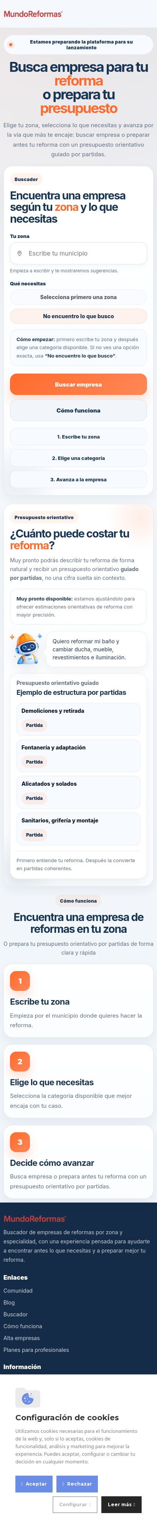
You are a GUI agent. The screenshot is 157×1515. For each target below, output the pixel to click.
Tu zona (20, 236)
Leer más (120, 1504)
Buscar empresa (78, 384)
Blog (9, 1302)
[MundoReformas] (33, 13)
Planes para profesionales (36, 1350)
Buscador (15, 1314)
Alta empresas (21, 1338)
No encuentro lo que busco (78, 316)
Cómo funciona (78, 410)
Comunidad (18, 1290)
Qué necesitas (28, 283)
